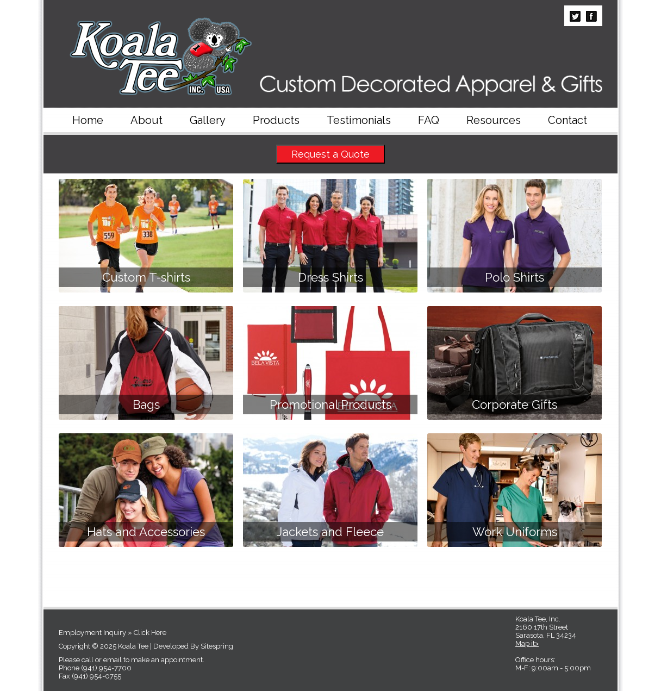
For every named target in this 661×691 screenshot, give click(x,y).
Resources (493, 120)
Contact (567, 120)
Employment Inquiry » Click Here (112, 632)
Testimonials (359, 120)
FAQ (428, 120)
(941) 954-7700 (106, 668)
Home (87, 120)
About (146, 120)
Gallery (208, 120)
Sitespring (217, 646)
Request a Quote (330, 154)
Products (276, 120)
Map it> (527, 643)
